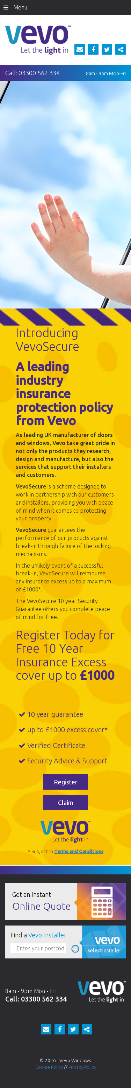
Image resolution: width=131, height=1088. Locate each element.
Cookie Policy (49, 1067)
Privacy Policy (82, 1067)
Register (66, 781)
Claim (65, 802)
